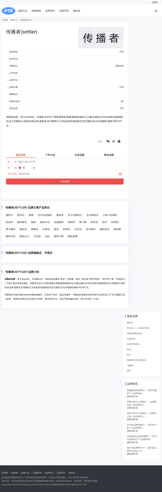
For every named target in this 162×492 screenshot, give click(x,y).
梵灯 (129, 371)
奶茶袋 (114, 222)
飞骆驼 (130, 365)
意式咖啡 (91, 229)
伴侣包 (78, 229)
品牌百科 (64, 10)
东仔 (129, 349)
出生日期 (12, 173)
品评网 (5, 473)
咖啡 (33, 222)
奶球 (104, 222)
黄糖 (31, 215)
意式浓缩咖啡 (45, 215)
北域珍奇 (131, 339)
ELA (129, 355)
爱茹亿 (130, 322)
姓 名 (12, 161)
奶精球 (71, 222)
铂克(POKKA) (133, 344)
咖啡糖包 (22, 222)
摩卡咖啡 (10, 229)
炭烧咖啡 (59, 222)
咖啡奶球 (104, 229)
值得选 (76, 10)
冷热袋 (37, 236)
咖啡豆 (9, 215)
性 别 (12, 167)
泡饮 (47, 236)
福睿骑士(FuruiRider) (136, 360)
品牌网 (154, 2)
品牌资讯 (50, 10)
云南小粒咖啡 (110, 215)
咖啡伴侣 (45, 222)
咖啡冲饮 (10, 236)
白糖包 (46, 229)
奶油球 (9, 222)
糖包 (56, 229)
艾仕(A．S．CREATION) (138, 328)
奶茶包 (94, 222)
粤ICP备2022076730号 (77, 484)
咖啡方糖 (59, 236)
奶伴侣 (20, 215)
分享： (100, 141)
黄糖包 (34, 229)
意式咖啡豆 (93, 215)
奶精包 (66, 229)
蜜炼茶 (60, 215)
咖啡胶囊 (72, 236)
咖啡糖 (117, 229)
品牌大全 (22, 10)
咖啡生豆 (24, 236)
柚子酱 (83, 222)
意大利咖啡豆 (75, 215)
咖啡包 (23, 229)
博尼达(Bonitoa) (134, 333)
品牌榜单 (36, 10)
